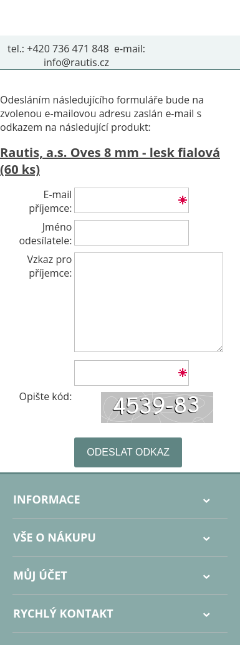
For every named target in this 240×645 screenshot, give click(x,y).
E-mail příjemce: (50, 201)
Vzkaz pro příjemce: (49, 266)
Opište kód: (45, 396)
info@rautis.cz (76, 62)
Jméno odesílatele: (45, 233)
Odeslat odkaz (128, 452)
